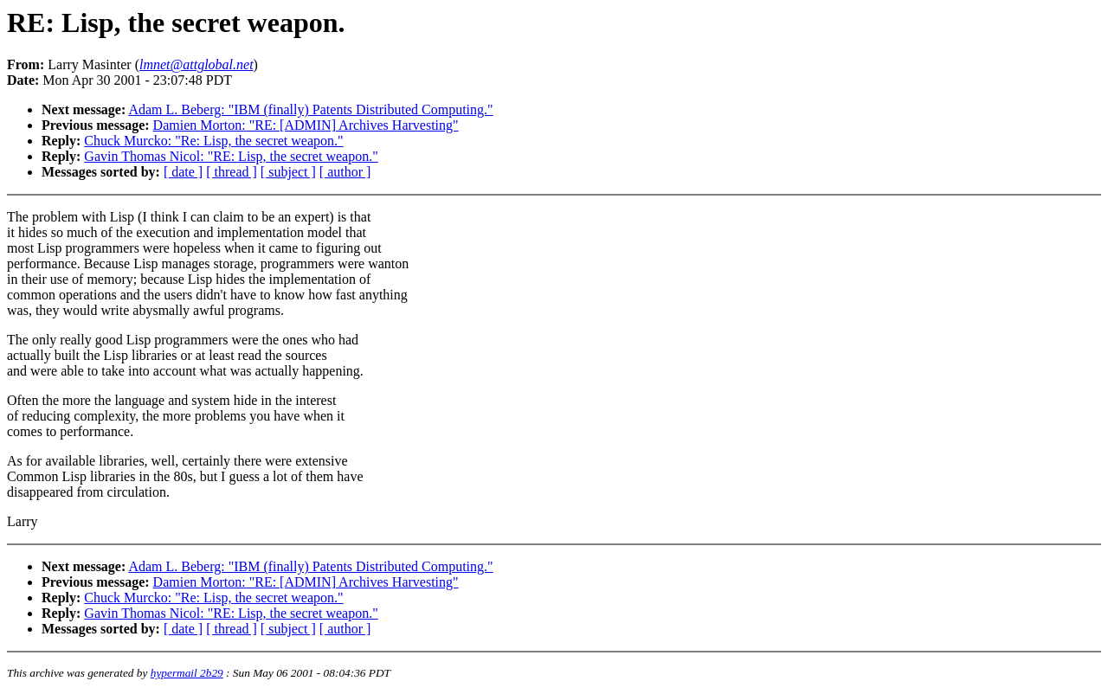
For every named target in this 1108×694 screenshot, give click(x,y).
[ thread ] (231, 171)
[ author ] (345, 171)
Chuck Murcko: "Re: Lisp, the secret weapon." (213, 140)
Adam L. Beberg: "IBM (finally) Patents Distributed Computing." (310, 109)
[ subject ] (288, 171)
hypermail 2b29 (187, 672)
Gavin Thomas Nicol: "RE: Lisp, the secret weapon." (230, 156)
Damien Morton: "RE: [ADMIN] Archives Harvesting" (306, 125)
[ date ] (183, 171)
